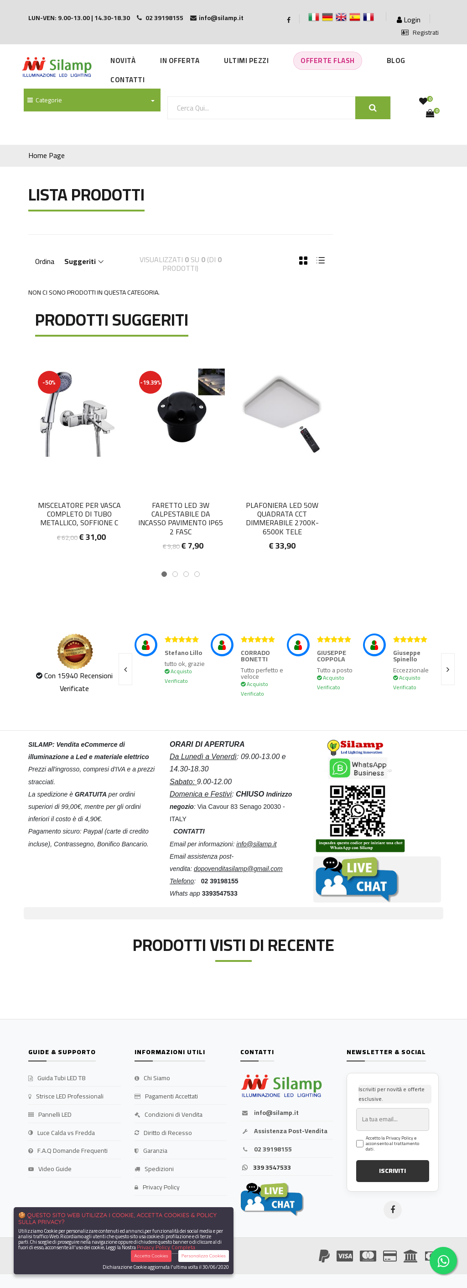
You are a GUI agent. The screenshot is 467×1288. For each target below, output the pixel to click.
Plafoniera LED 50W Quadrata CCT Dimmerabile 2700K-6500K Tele (282, 518)
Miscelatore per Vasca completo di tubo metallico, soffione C (79, 513)
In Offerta (179, 60)
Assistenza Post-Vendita (283, 1131)
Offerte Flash (328, 60)
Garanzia (151, 1150)
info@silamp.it (269, 1113)
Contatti (127, 79)
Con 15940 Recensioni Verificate (78, 682)
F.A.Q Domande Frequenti (68, 1150)
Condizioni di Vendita (168, 1114)
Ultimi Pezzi (246, 60)
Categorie (44, 100)
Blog (396, 60)
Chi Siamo (152, 1078)
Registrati (420, 32)
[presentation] (125, 669)
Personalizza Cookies (204, 1256)
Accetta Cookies (151, 1256)
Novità (122, 60)
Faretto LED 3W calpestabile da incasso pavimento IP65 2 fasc (180, 518)
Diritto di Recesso (163, 1133)
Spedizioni (154, 1169)
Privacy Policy (157, 1187)
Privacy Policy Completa (166, 1247)
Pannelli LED (50, 1114)
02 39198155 (266, 1149)
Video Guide (50, 1169)
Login (408, 19)
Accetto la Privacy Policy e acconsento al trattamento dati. (392, 1143)
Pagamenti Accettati (166, 1096)
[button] (164, 574)
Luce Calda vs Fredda (61, 1133)
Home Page (46, 155)
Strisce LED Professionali (66, 1096)
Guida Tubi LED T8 (56, 1078)
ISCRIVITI (392, 1171)
